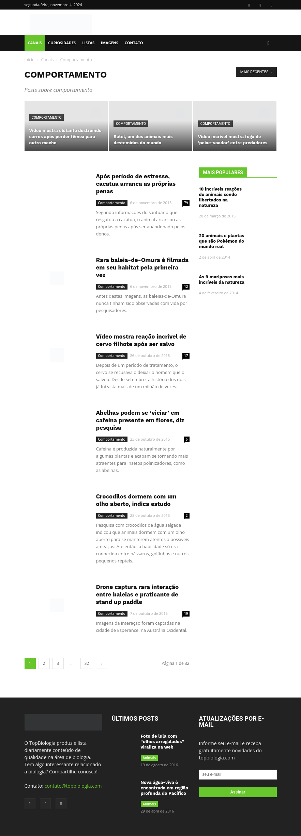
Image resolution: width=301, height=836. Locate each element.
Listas (88, 42)
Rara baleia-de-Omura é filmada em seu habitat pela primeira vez (142, 267)
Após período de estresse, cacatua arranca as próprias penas (136, 184)
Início (30, 60)
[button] (268, 43)
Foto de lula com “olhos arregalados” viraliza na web (162, 742)
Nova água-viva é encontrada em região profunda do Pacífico (165, 788)
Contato (134, 42)
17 (186, 355)
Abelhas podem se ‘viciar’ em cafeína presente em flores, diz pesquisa (140, 420)
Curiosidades (62, 42)
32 (87, 663)
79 (186, 202)
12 (186, 286)
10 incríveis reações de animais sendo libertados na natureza (220, 197)
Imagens (109, 42)
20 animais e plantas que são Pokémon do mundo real (221, 241)
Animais (149, 757)
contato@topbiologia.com (73, 786)
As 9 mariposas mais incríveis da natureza (221, 279)
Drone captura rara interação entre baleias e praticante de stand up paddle (137, 594)
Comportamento (47, 117)
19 (186, 613)
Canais (35, 42)
